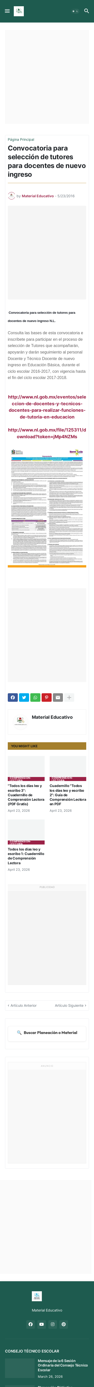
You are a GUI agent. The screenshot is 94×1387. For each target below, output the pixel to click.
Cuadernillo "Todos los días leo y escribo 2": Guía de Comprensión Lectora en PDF (68, 795)
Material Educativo (52, 717)
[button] (7, 11)
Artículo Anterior (24, 1005)
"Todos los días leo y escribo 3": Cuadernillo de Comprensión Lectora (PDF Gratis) (26, 795)
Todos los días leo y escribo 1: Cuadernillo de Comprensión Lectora (26, 856)
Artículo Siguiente (69, 1005)
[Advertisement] (47, 77)
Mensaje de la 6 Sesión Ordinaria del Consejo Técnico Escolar (63, 1365)
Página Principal (21, 139)
